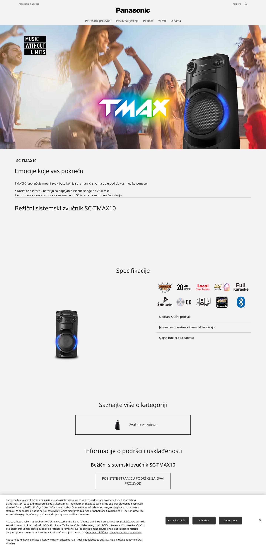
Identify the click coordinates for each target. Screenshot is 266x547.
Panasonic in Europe (28, 3)
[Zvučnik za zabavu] (133, 425)
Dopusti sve (230, 520)
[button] (133, 481)
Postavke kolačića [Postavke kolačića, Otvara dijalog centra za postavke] (177, 520)
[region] (133, 521)
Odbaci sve (204, 520)
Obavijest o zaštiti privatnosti (125, 532)
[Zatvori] (260, 520)
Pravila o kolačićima (97, 532)
